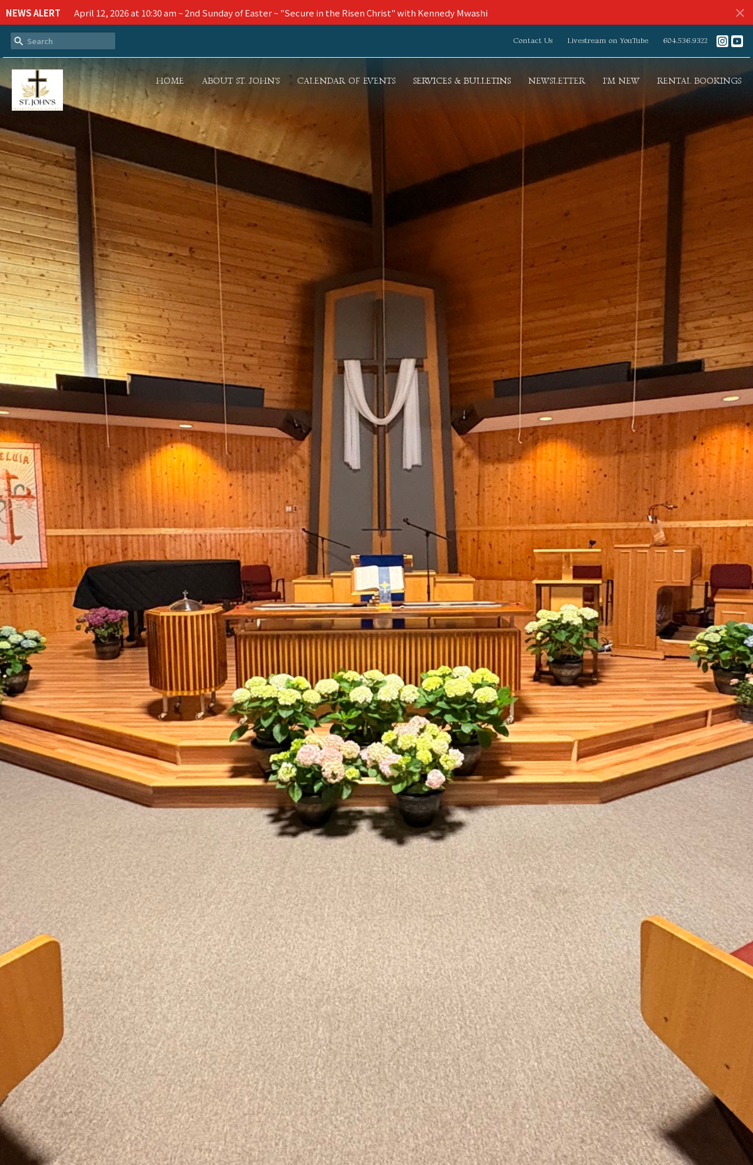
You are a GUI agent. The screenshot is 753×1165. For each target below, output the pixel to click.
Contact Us (533, 40)
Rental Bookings (699, 81)
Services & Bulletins (462, 81)
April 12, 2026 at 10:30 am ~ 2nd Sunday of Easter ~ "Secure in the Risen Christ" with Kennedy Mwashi (281, 12)
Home (170, 81)
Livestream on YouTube (607, 40)
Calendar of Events (346, 81)
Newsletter (556, 81)
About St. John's (240, 81)
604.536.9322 (685, 40)
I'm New (621, 81)
